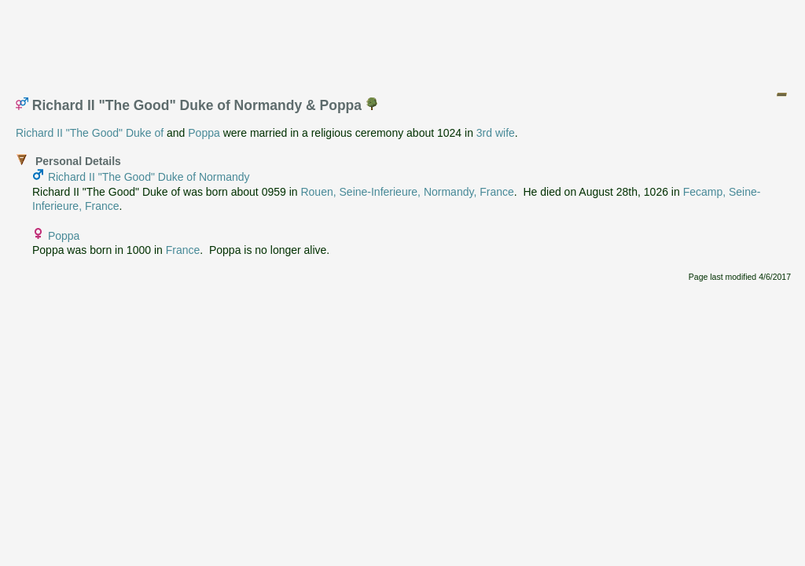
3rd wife (495, 133)
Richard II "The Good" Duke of (90, 133)
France (183, 250)
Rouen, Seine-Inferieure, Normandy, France (406, 192)
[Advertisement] (403, 41)
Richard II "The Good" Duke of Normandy (149, 177)
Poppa (203, 133)
